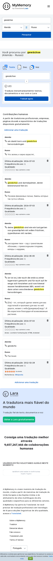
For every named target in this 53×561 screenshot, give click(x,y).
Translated (16, 536)
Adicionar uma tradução (16, 130)
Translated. (16, 513)
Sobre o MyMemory (17, 520)
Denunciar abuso (16, 528)
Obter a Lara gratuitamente (19, 419)
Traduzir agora (26, 98)
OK (30, 558)
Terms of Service (16, 540)
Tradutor (13, 524)
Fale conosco (15, 532)
